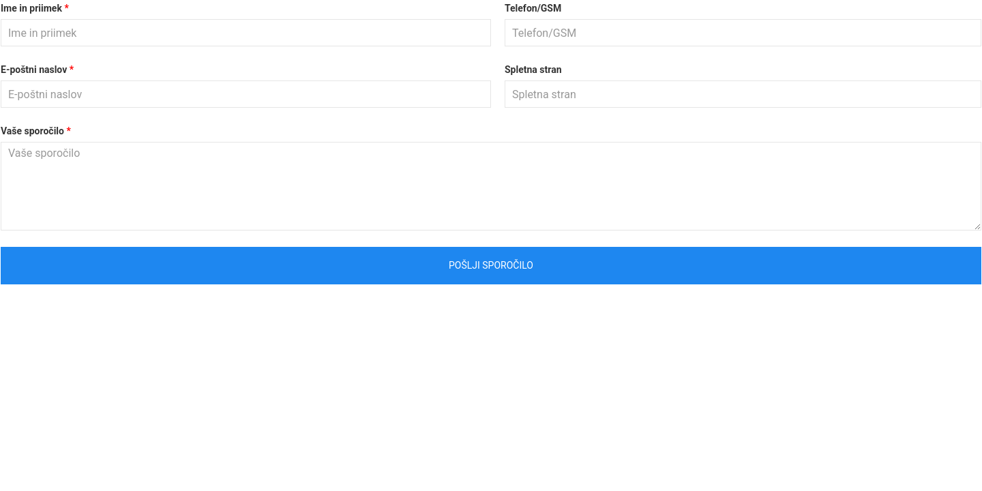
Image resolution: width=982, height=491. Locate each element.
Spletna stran (533, 69)
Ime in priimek (31, 8)
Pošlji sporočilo (491, 265)
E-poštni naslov (34, 69)
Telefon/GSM (533, 8)
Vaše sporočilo (32, 130)
